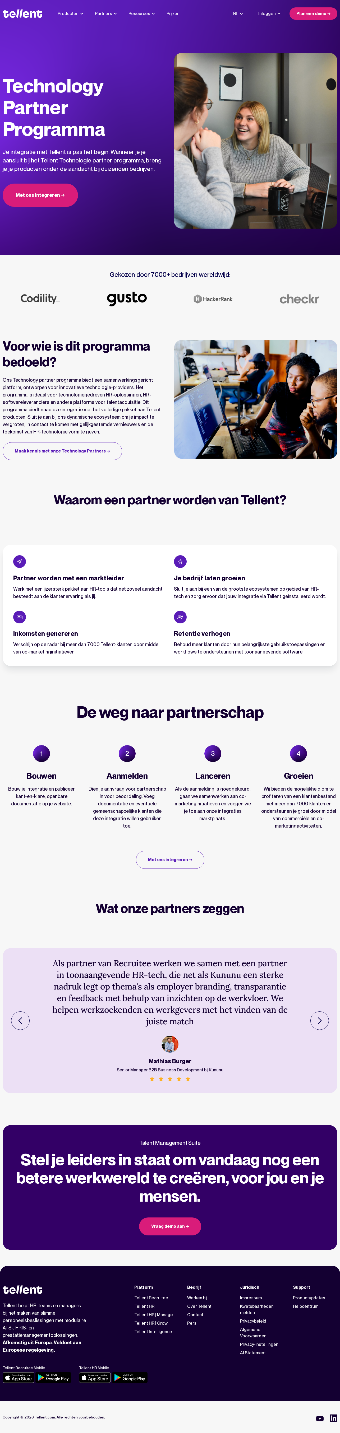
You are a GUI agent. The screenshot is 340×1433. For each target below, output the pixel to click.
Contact (195, 1314)
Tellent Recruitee (151, 1297)
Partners (106, 13)
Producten (70, 13)
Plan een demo (311, 13)
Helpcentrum (305, 1306)
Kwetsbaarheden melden (257, 1309)
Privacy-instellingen (259, 1344)
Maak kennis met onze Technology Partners (60, 451)
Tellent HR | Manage (153, 1314)
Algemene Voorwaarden (253, 1332)
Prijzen (173, 13)
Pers (191, 1323)
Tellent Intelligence (153, 1331)
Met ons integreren (38, 195)
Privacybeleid (253, 1321)
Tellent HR (144, 1306)
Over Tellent (199, 1306)
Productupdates (309, 1297)
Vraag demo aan (168, 1226)
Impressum (251, 1297)
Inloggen (269, 13)
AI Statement (253, 1352)
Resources (141, 13)
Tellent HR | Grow (151, 1323)
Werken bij (197, 1297)
